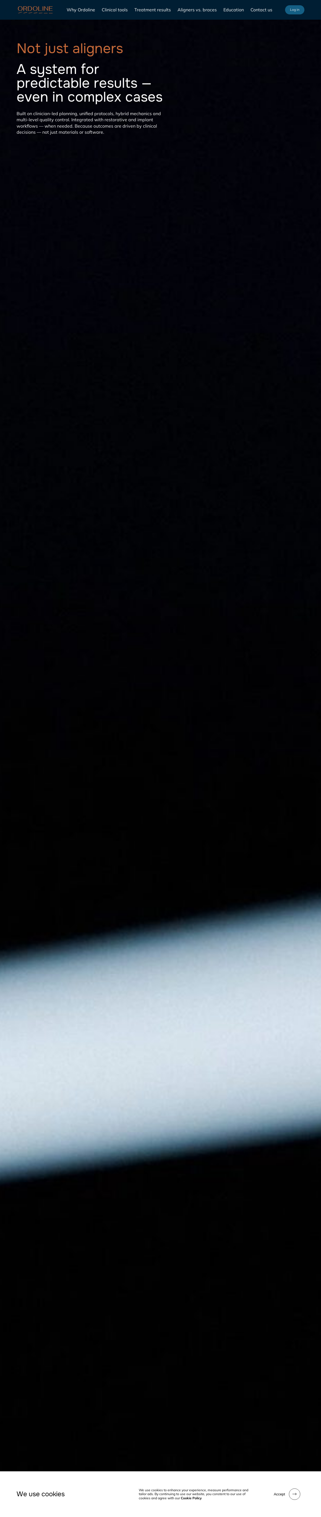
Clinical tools (115, 9)
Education (233, 9)
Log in (294, 9)
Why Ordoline (81, 9)
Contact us (261, 9)
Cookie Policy (191, 1498)
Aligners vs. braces (197, 9)
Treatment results (152, 9)
